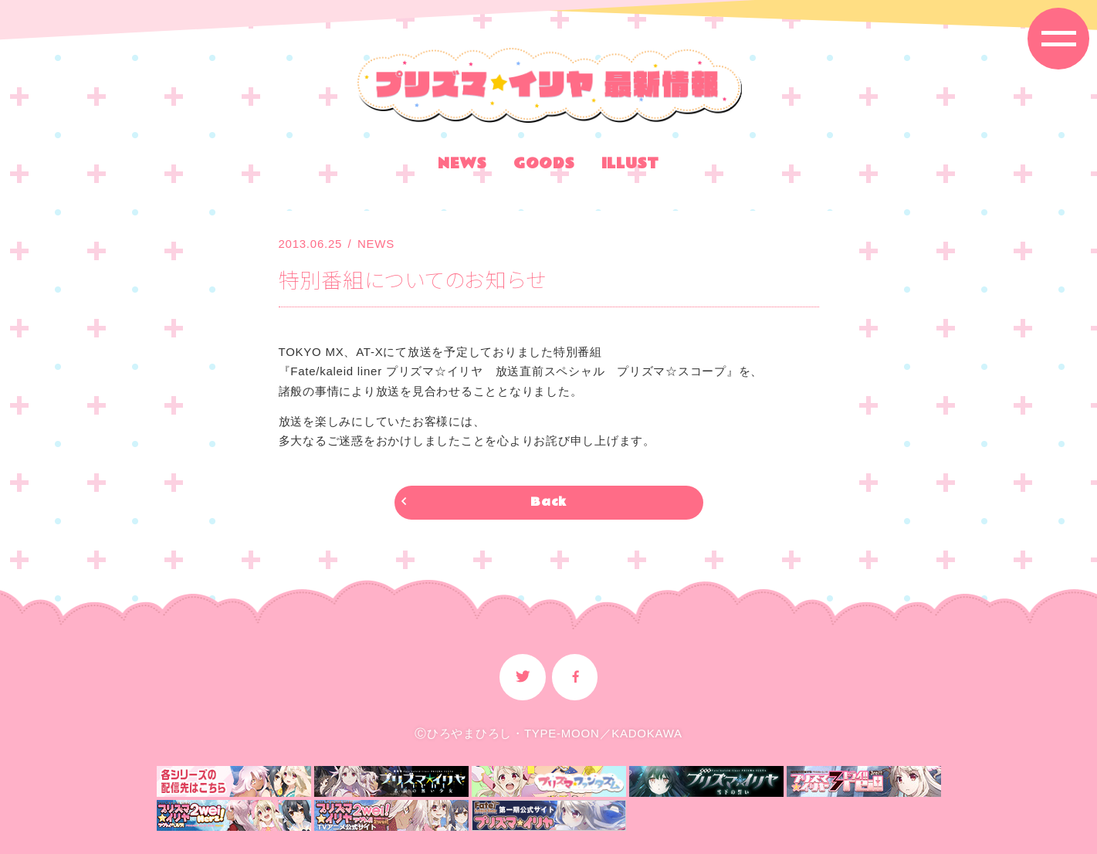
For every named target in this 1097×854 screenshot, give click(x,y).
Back (548, 502)
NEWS (462, 166)
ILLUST (630, 166)
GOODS (544, 166)
